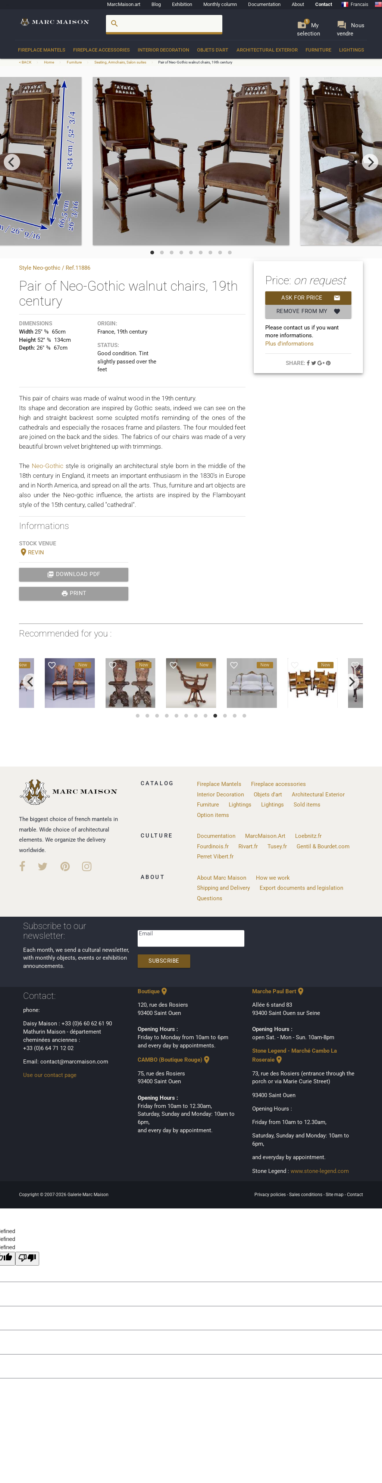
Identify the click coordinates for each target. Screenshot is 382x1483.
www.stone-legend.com (320, 1171)
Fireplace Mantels (41, 50)
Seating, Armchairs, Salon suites (120, 62)
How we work (273, 878)
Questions (209, 898)
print (74, 593)
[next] (370, 162)
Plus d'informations (289, 344)
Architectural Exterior (267, 50)
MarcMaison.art (123, 4)
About (298, 4)
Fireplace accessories (101, 50)
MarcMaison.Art (265, 836)
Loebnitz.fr (308, 836)
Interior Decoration (163, 50)
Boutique (153, 991)
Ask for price (311, 298)
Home (49, 62)
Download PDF (73, 574)
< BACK (25, 62)
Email (146, 934)
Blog (156, 4)
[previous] (12, 162)
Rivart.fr (248, 846)
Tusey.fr (277, 846)
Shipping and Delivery (223, 888)
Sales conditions (306, 1194)
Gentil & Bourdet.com (323, 846)
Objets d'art (212, 50)
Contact (323, 4)
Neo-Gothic (49, 466)
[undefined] (27, 1259)
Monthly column (220, 4)
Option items (213, 815)
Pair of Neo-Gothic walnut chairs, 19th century (195, 62)
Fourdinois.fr (213, 846)
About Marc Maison (221, 878)
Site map (335, 1194)
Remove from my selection (308, 311)
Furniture (318, 50)
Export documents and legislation (301, 888)
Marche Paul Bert (278, 991)
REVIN (31, 552)
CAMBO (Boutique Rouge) (174, 1060)
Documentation (264, 4)
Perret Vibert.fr (215, 857)
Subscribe (163, 961)
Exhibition (182, 4)
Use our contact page (49, 1075)
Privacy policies (270, 1194)
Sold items (307, 805)
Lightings (351, 50)
